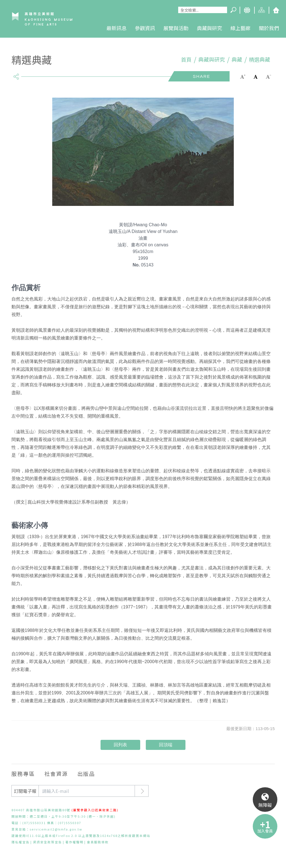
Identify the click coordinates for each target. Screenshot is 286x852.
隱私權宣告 (20, 842)
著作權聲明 (74, 842)
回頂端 (165, 744)
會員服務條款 (98, 842)
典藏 (237, 59)
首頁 (186, 59)
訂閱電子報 (25, 791)
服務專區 (23, 773)
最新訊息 (116, 28)
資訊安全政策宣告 (47, 842)
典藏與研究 (209, 28)
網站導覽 (261, 10)
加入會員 (265, 831)
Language (247, 10)
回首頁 (276, 10)
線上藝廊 (240, 28)
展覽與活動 (176, 28)
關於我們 (269, 28)
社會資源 (56, 773)
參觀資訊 (145, 28)
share (16, 74)
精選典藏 (259, 59)
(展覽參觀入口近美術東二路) (95, 810)
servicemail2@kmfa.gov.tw (56, 829)
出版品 (86, 773)
